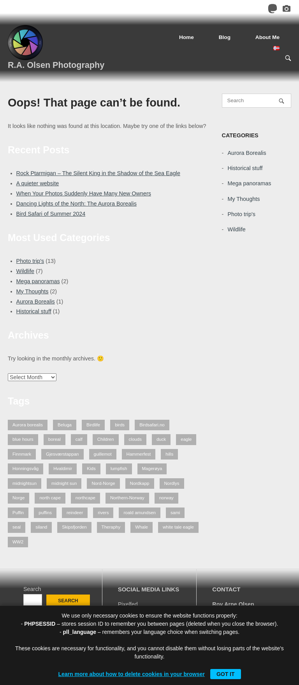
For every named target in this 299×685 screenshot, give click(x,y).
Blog (224, 37)
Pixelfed (128, 604)
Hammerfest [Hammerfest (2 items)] (139, 454)
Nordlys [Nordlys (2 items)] (171, 483)
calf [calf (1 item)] (79, 439)
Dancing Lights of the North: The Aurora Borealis (76, 204)
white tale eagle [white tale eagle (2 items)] (178, 527)
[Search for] (256, 101)
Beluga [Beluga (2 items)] (65, 424)
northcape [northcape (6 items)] (85, 497)
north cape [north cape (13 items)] (49, 497)
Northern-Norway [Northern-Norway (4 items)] (127, 497)
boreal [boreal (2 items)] (54, 439)
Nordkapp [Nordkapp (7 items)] (140, 483)
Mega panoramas (38, 281)
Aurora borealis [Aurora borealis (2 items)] (27, 424)
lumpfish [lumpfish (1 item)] (119, 468)
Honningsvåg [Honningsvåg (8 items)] (25, 468)
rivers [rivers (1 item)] (103, 512)
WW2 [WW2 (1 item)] (17, 541)
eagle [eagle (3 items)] (186, 439)
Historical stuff (33, 311)
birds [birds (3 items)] (120, 424)
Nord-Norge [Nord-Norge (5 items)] (103, 483)
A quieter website (37, 183)
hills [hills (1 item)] (169, 454)
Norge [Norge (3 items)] (18, 497)
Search (32, 589)
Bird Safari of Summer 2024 (51, 214)
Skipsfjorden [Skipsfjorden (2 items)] (74, 527)
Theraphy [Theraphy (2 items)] (111, 527)
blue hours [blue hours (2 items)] (22, 439)
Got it (225, 674)
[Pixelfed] (286, 10)
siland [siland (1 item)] (41, 527)
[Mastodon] (272, 10)
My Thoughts (32, 291)
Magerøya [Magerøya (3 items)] (152, 468)
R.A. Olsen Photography (56, 65)
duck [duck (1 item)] (161, 439)
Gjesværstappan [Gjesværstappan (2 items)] (62, 454)
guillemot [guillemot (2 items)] (103, 454)
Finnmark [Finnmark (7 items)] (21, 454)
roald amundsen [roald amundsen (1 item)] (139, 512)
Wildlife (25, 271)
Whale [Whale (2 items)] (141, 527)
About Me (267, 37)
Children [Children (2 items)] (105, 439)
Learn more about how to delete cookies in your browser (131, 674)
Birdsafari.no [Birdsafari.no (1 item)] (152, 424)
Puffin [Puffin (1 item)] (18, 512)
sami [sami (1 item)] (175, 512)
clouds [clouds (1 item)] (135, 439)
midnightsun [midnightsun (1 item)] (24, 483)
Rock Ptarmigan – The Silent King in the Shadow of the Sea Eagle (98, 173)
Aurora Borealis (35, 301)
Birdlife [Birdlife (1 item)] (93, 424)
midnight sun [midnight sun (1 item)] (64, 483)
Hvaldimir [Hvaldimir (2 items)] (62, 468)
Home (186, 37)
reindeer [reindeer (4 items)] (75, 512)
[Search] (281, 101)
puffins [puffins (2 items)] (45, 512)
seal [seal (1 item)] (16, 527)
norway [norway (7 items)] (166, 497)
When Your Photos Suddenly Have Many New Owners (83, 193)
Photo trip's (30, 261)
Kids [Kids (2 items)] (91, 468)
